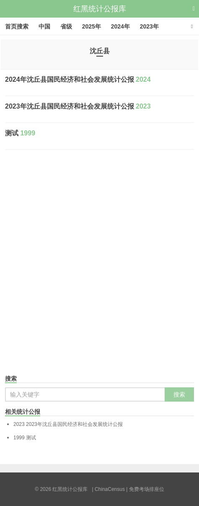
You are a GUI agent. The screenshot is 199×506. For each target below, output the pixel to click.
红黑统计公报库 (99, 9)
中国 (44, 26)
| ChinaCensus (108, 489)
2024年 (120, 26)
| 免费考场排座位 (144, 489)
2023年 (149, 26)
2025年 (91, 26)
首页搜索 (16, 26)
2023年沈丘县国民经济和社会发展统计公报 (78, 106)
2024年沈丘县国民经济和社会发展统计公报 (78, 79)
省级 (66, 26)
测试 (20, 133)
